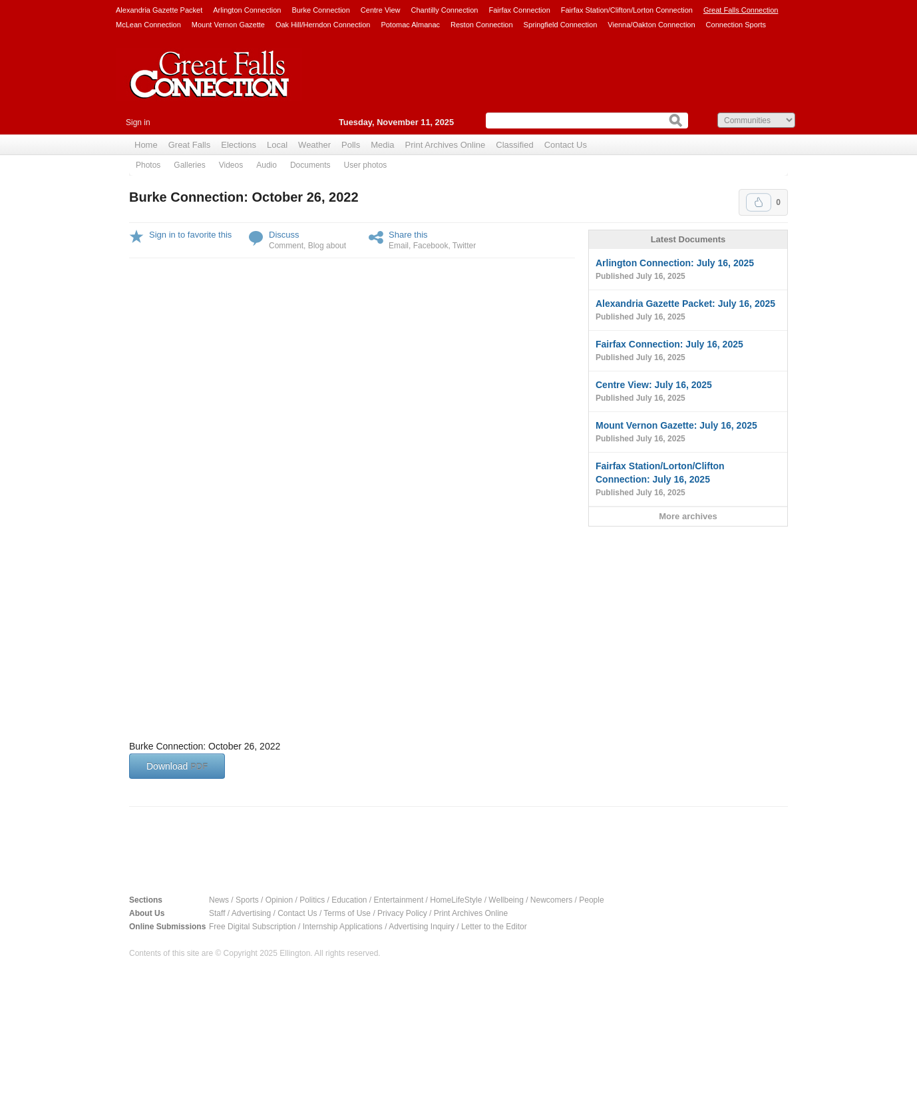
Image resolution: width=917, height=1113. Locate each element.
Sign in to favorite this (190, 235)
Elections (238, 145)
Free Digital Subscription (252, 926)
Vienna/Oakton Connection (651, 25)
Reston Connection (482, 25)
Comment (286, 245)
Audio (266, 165)
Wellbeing (505, 900)
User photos (365, 165)
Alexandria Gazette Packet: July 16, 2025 (688, 311)
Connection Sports (736, 25)
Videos (231, 165)
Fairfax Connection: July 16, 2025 (688, 351)
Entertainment (399, 900)
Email (399, 245)
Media (382, 145)
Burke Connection (320, 10)
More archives (688, 516)
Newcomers (551, 900)
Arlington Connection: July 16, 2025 (688, 270)
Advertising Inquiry (422, 926)
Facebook (431, 245)
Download (177, 766)
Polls (350, 145)
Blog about (327, 245)
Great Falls (189, 145)
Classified (514, 145)
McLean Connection (148, 25)
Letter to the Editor (494, 926)
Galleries (189, 165)
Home (146, 145)
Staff (217, 913)
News (219, 900)
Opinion (279, 900)
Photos (148, 165)
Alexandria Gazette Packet (159, 10)
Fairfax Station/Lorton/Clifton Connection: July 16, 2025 (688, 480)
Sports (247, 900)
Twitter (464, 245)
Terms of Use (347, 913)
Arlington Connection (247, 10)
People (591, 900)
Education (349, 900)
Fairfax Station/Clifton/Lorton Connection (627, 10)
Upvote (758, 202)
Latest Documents (688, 239)
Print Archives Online (445, 145)
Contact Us (565, 145)
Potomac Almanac (410, 25)
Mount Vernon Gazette (228, 25)
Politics (312, 900)
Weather (314, 145)
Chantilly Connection (444, 10)
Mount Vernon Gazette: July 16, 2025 (688, 432)
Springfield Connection (561, 25)
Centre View (381, 10)
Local (277, 145)
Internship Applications (343, 926)
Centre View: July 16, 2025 (688, 392)
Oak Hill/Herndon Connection (322, 25)
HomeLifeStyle (456, 900)
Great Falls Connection (741, 10)
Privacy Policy (402, 913)
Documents (310, 165)
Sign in (138, 122)
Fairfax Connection (519, 10)
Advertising (251, 913)
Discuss (284, 235)
